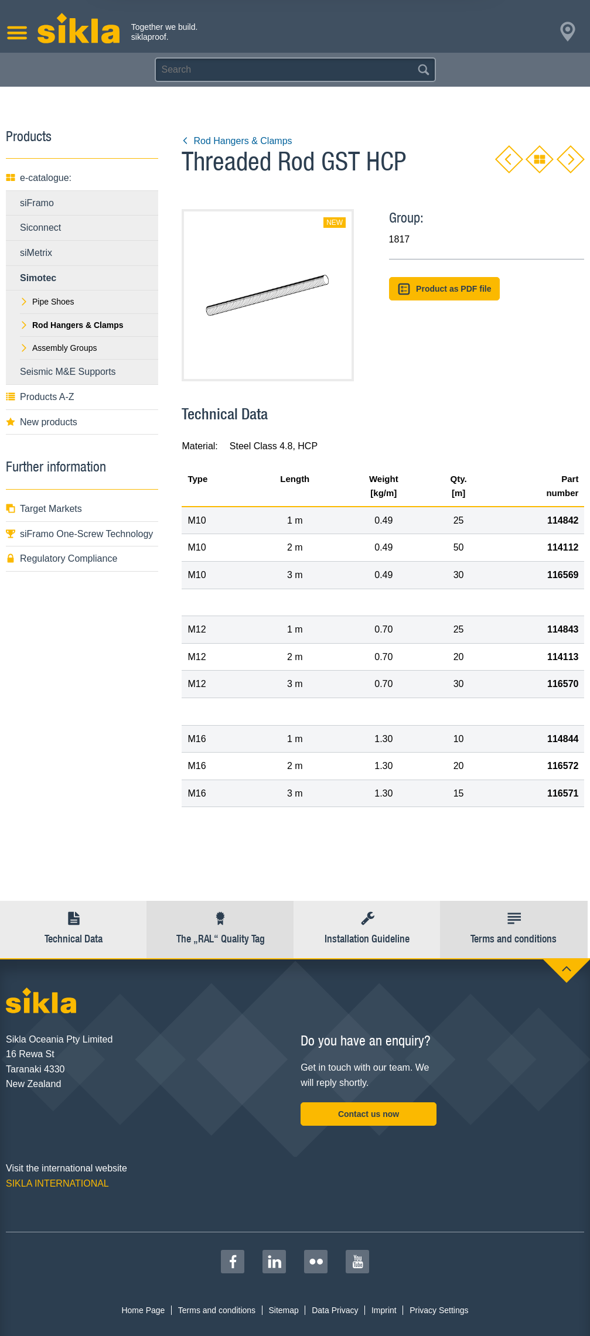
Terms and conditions (216, 1310)
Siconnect (40, 228)
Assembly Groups (58, 348)
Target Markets (44, 509)
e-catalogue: (38, 178)
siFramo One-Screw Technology (79, 534)
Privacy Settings (439, 1310)
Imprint (384, 1310)
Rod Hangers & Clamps (237, 141)
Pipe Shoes (47, 301)
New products (41, 422)
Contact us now (368, 1114)
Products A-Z (40, 397)
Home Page (143, 1310)
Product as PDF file (445, 289)
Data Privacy (335, 1310)
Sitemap (283, 1310)
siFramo (37, 203)
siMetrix (36, 253)
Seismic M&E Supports (68, 372)
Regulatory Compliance (61, 558)
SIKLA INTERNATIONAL (57, 1183)
